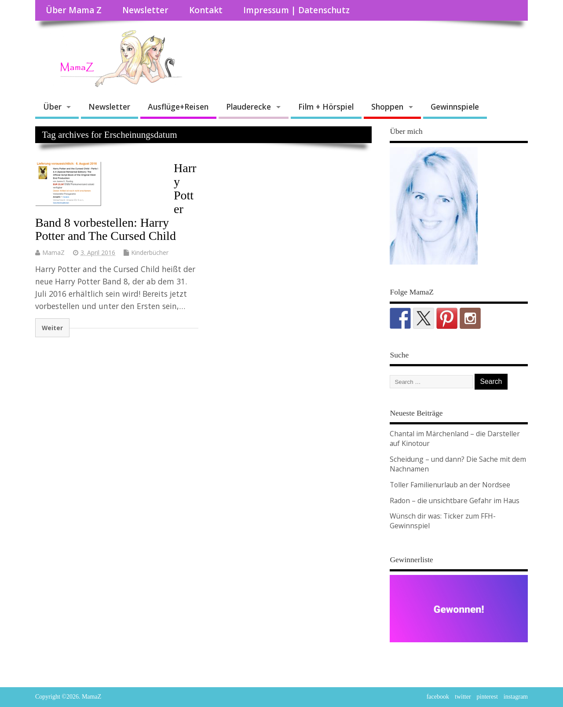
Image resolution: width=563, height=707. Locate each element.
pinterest (487, 696)
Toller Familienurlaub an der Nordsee (450, 485)
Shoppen (387, 106)
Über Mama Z (74, 10)
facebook (438, 696)
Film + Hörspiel (326, 106)
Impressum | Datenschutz (296, 10)
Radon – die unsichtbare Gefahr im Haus (454, 500)
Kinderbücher (149, 252)
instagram (516, 696)
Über (52, 106)
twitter (463, 696)
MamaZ (53, 252)
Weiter (52, 328)
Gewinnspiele (455, 106)
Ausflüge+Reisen (178, 106)
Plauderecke (248, 106)
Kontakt (206, 10)
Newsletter (145, 10)
